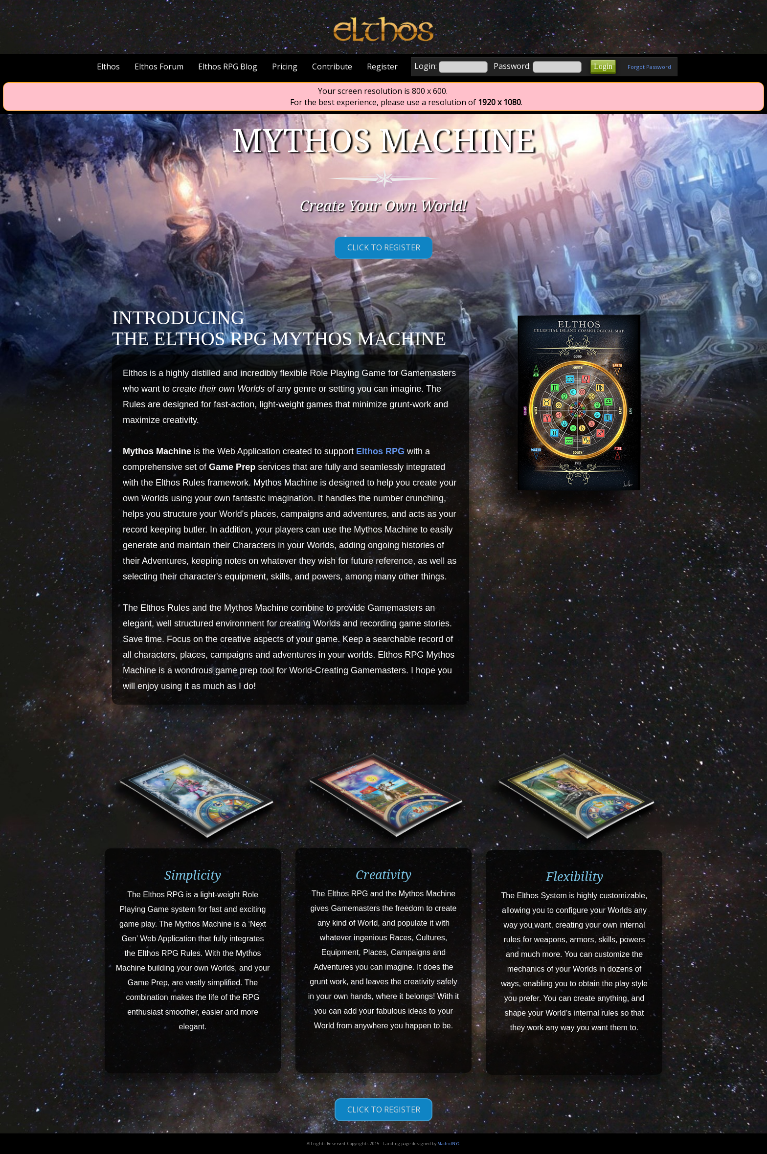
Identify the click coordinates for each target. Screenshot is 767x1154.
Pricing (284, 66)
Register (382, 66)
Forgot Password (649, 66)
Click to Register (383, 247)
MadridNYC (448, 1143)
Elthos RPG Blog (227, 66)
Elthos (108, 66)
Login (603, 66)
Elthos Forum (159, 66)
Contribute (332, 66)
